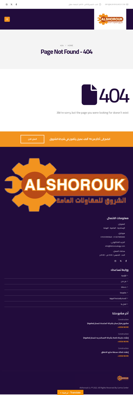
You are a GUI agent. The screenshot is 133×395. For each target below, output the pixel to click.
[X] (11, 4)
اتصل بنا (123, 304)
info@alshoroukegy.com (116, 4)
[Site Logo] (110, 19)
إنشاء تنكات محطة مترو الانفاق (115, 352)
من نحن (123, 281)
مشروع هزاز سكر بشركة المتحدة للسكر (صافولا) (108, 324)
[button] (7, 19)
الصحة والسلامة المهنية (117, 299)
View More (124, 327)
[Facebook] (16, 4)
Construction (123, 320)
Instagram (115, 261)
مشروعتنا (123, 293)
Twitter (120, 261)
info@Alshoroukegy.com (115, 246)
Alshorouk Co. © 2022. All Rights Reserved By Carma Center (104, 388)
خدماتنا (123, 287)
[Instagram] (7, 4)
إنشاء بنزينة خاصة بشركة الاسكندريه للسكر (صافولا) (106, 338)
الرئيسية (123, 276)
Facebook (126, 261)
